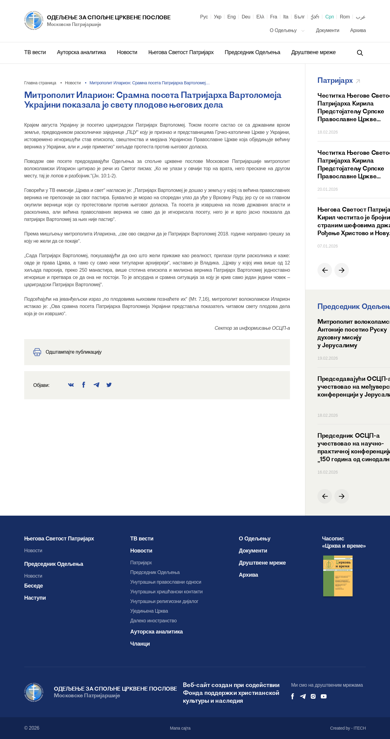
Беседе (33, 586)
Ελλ (260, 17)
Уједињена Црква (149, 611)
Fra (273, 17)
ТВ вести (35, 52)
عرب (361, 17)
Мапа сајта (180, 728)
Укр (217, 17)
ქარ (315, 17)
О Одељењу (287, 30)
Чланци (140, 644)
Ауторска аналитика (82, 52)
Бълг (299, 17)
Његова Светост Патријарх (181, 52)
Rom (345, 17)
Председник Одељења (253, 52)
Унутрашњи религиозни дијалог (164, 601)
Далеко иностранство (153, 620)
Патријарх (141, 562)
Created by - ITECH (348, 728)
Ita (285, 17)
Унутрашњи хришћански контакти (166, 591)
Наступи (35, 598)
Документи (328, 30)
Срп (329, 17)
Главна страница (40, 82)
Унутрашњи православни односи (165, 582)
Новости (128, 52)
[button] (324, 270)
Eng (231, 17)
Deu (246, 17)
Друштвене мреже (313, 52)
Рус (204, 17)
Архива (358, 30)
